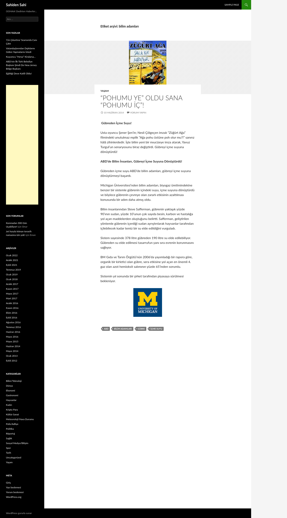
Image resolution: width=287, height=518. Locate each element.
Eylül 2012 (11, 360)
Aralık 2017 (12, 284)
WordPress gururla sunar (19, 513)
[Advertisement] (22, 145)
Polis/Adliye (12, 423)
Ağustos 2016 (13, 322)
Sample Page (231, 4)
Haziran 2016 (13, 331)
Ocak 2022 (12, 255)
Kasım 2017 (12, 288)
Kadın (9, 404)
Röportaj (10, 433)
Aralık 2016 (12, 303)
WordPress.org (13, 496)
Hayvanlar (11, 400)
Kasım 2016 (12, 307)
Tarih (8, 452)
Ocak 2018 (12, 279)
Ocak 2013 (12, 355)
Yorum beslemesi (15, 492)
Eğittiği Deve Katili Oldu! (19, 73)
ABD (106, 328)
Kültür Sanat (12, 414)
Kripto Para (12, 409)
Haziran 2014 (13, 346)
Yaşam (104, 90)
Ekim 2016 (11, 312)
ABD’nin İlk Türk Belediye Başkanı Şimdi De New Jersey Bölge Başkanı (21, 65)
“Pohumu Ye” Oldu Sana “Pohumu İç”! (141, 101)
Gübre (141, 328)
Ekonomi (10, 390)
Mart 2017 (11, 298)
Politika (10, 428)
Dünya (9, 385)
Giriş (8, 482)
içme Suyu (156, 328)
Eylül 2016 (11, 317)
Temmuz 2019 (13, 269)
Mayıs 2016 (12, 336)
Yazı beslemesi (13, 487)
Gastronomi (12, 395)
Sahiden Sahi (16, 5)
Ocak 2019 (12, 274)
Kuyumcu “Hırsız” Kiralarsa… (20, 56)
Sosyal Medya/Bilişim (17, 443)
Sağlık (9, 438)
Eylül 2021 (11, 264)
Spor (8, 447)
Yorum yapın (138, 112)
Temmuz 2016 (13, 327)
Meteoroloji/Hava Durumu (20, 419)
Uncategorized (13, 457)
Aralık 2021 (12, 260)
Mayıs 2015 (12, 341)
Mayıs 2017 (12, 293)
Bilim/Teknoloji (14, 380)
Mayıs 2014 (12, 351)
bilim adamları (123, 328)
